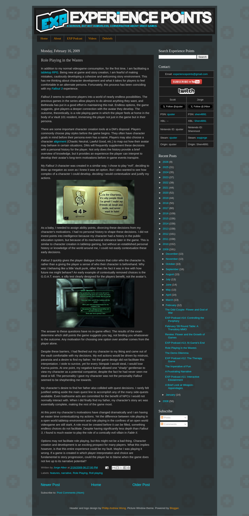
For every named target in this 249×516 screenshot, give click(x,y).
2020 (166, 192)
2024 (166, 172)
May (169, 289)
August (170, 274)
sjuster (171, 114)
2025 (166, 167)
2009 (166, 249)
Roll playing (96, 473)
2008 (166, 401)
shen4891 (200, 114)
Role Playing (80, 473)
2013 (166, 228)
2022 (166, 182)
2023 (166, 177)
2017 (166, 208)
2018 (166, 203)
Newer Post (50, 485)
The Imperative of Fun (178, 366)
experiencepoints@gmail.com (190, 74)
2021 (166, 187)
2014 (166, 223)
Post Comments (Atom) (70, 492)
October (171, 263)
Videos (92, 38)
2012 (166, 233)
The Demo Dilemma (176, 352)
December (172, 253)
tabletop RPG (49, 72)
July (168, 279)
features (55, 473)
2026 (166, 161)
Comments (169, 424)
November (172, 258)
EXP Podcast (74, 38)
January (171, 394)
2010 (166, 244)
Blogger (174, 508)
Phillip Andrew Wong (114, 508)
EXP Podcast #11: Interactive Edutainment (182, 378)
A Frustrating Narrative (178, 371)
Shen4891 (200, 120)
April (169, 294)
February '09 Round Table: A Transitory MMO (181, 328)
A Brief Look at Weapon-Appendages (179, 386)
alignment (60, 141)
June (169, 284)
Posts (166, 417)
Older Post (141, 485)
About (57, 38)
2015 (166, 218)
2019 (166, 198)
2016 (166, 213)
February (171, 305)
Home (44, 38)
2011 (166, 239)
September (172, 269)
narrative (66, 473)
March (170, 299)
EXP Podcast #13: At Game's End (185, 342)
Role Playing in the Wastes (180, 347)
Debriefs (107, 38)
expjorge (202, 137)
